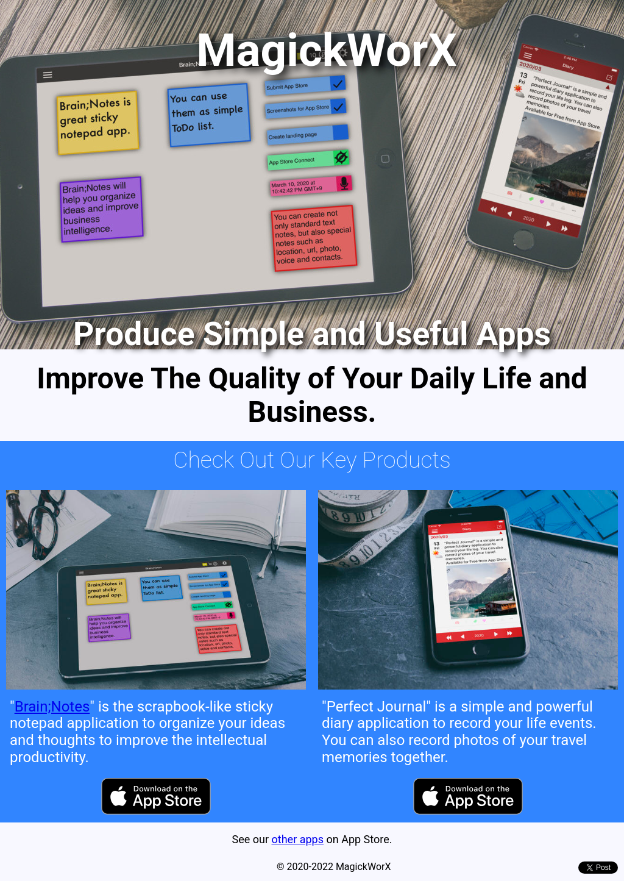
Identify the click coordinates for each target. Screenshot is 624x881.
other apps (298, 839)
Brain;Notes (52, 706)
